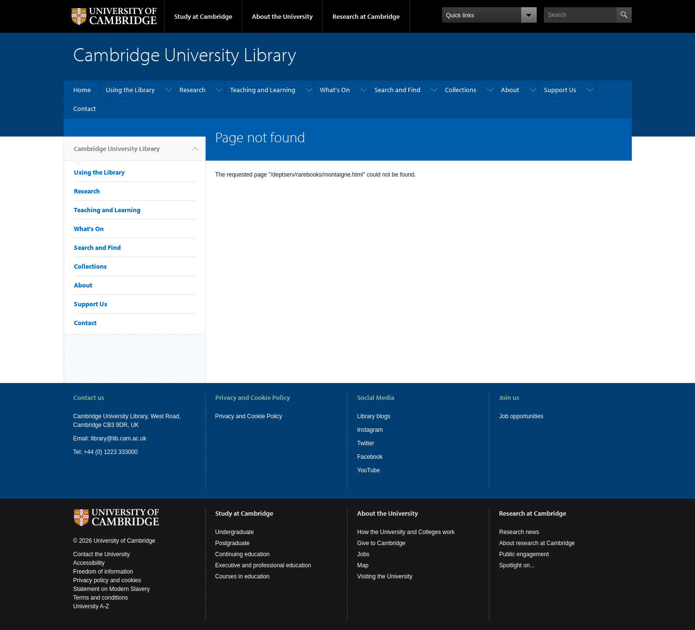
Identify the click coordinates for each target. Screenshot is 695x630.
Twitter (365, 443)
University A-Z (91, 606)
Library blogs (373, 416)
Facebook (370, 456)
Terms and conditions (100, 597)
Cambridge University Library (117, 152)
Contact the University (101, 554)
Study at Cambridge (203, 16)
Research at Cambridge (366, 16)
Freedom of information (103, 571)
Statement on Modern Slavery (111, 589)
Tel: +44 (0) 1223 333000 (105, 452)
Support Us (560, 89)
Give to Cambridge (381, 543)
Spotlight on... (516, 565)
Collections (460, 89)
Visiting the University (385, 576)
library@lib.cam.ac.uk (118, 438)
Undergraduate (234, 532)
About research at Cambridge (537, 543)
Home (82, 89)
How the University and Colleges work (406, 532)
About (510, 89)
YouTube (368, 470)
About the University (282, 16)
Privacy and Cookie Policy (248, 416)
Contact (84, 108)
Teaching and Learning (262, 89)
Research (193, 89)
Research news (519, 532)
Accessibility (89, 563)
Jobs (363, 554)
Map (362, 565)
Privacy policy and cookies (107, 580)
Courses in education (242, 576)
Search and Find (397, 89)
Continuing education (242, 554)
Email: (82, 438)
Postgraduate (232, 543)
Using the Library (130, 89)
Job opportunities (521, 416)
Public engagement (524, 554)
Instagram (370, 429)
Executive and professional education (263, 565)
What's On (335, 89)
